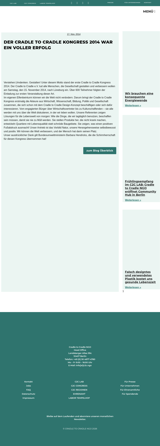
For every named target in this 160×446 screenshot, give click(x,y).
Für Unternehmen (130, 385)
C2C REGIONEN (79, 390)
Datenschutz (28, 394)
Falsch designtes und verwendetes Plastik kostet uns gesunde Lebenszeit (140, 277)
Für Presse (130, 381)
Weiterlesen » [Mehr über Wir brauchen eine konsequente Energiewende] (133, 105)
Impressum (28, 398)
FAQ (28, 390)
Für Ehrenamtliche (130, 390)
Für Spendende (130, 394)
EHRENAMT (79, 394)
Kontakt (28, 381)
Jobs (28, 385)
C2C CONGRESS (79, 385)
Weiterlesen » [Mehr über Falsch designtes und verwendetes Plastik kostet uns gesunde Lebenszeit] (133, 287)
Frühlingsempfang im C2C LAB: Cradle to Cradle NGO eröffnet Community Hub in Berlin (140, 188)
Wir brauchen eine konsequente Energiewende (139, 97)
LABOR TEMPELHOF (79, 398)
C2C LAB (79, 381)
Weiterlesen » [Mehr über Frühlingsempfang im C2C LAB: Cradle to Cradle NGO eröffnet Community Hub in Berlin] (133, 200)
